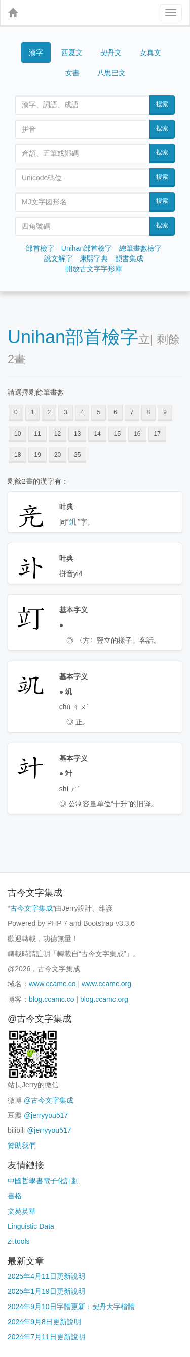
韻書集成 (129, 258)
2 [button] (49, 412)
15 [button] (117, 433)
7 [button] (132, 412)
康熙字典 (94, 258)
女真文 (150, 52)
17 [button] (157, 433)
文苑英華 (22, 1211)
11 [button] (37, 433)
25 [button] (77, 454)
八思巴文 (111, 73)
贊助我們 (22, 1145)
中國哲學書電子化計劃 (43, 1181)
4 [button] (82, 412)
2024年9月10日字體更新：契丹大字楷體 (71, 1306)
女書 (72, 73)
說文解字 (58, 258)
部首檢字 (40, 248)
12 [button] (57, 433)
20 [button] (57, 454)
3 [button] (65, 412)
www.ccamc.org (106, 984)
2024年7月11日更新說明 (46, 1337)
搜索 (162, 104)
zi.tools (19, 1241)
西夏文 (72, 52)
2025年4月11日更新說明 (46, 1276)
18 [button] (17, 454)
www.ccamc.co (52, 984)
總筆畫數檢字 (140, 248)
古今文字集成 (31, 908)
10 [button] (17, 433)
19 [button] (37, 454)
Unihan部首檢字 (86, 248)
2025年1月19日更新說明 (46, 1291)
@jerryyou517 (46, 1115)
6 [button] (115, 412)
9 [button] (165, 412)
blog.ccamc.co (51, 999)
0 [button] (16, 412)
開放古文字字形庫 (93, 269)
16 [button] (137, 433)
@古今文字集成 (48, 1100)
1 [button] (32, 412)
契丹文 (111, 52)
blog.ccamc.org (104, 999)
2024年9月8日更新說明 (44, 1322)
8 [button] (148, 412)
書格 (15, 1196)
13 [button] (77, 433)
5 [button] (98, 412)
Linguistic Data (31, 1226)
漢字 (36, 52)
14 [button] (97, 433)
